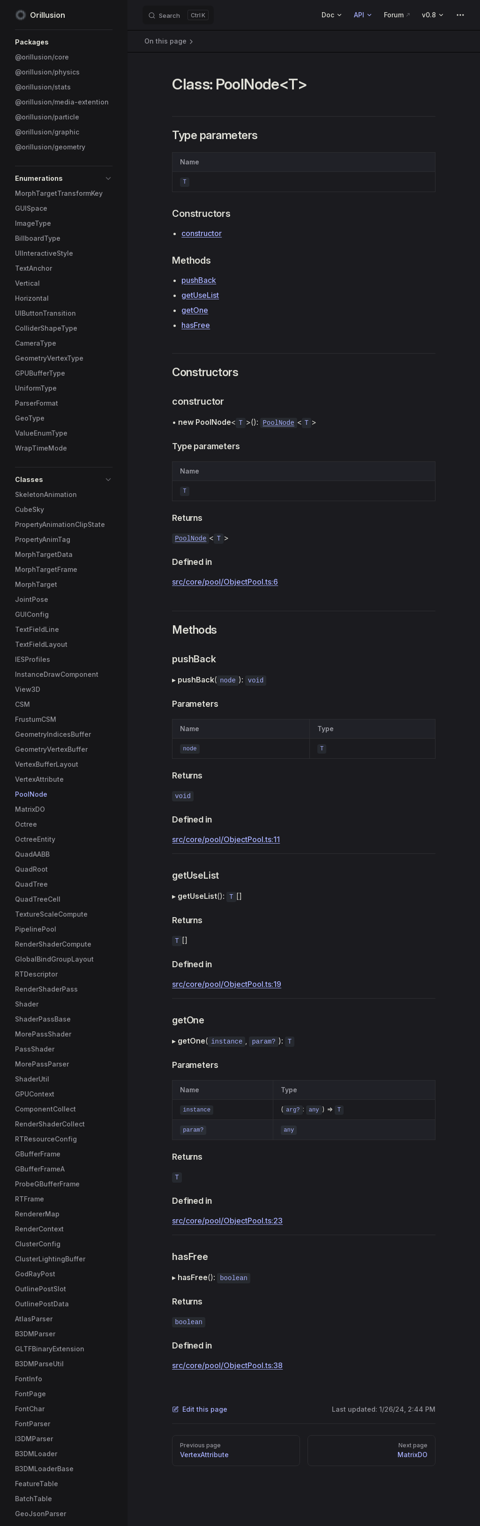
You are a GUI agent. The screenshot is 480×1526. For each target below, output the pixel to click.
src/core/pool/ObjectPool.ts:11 (226, 839)
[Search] (178, 15)
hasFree (195, 325)
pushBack (198, 280)
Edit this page (199, 1409)
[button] (63, 42)
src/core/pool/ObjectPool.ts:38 (227, 1365)
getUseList (200, 295)
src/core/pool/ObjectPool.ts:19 (226, 984)
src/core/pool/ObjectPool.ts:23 (227, 1220)
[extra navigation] (460, 15)
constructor (201, 233)
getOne (194, 310)
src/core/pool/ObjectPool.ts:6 (225, 581)
